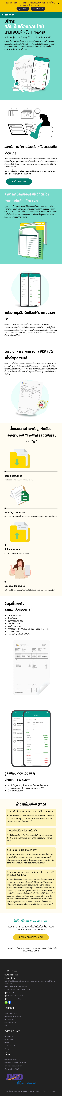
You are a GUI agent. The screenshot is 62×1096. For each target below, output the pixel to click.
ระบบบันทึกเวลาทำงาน (11, 1013)
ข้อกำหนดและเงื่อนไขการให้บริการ (14, 1066)
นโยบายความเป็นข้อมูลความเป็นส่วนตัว (15, 1063)
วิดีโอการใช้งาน (9, 1039)
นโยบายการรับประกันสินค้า (12, 1069)
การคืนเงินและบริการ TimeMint (13, 1059)
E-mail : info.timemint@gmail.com (16, 999)
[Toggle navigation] (59, 14)
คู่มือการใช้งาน (9, 1036)
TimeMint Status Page (11, 1046)
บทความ (7, 1042)
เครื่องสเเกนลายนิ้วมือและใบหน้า (13, 1016)
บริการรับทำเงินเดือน (10, 1019)
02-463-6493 (11, 992)
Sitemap (7, 1049)
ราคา (6, 1025)
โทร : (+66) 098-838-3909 (15, 995)
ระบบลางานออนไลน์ (10, 1022)
